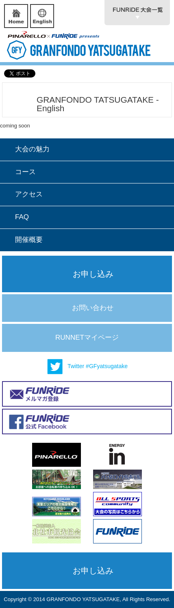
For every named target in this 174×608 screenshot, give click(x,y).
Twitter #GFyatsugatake (87, 366)
